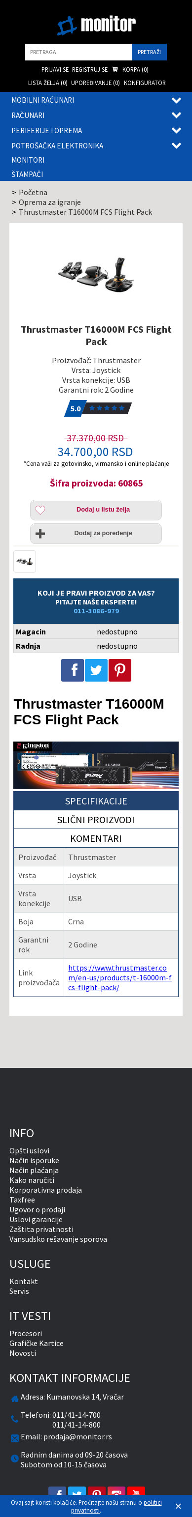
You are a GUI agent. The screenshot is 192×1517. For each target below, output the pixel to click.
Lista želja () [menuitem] (48, 82)
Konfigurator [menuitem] (145, 82)
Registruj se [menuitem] (90, 69)
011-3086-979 (96, 610)
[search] (78, 52)
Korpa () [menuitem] (130, 70)
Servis (19, 1291)
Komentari (96, 838)
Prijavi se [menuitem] (55, 69)
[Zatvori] (178, 1506)
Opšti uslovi (29, 1150)
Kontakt (23, 1281)
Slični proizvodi (96, 819)
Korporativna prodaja (45, 1190)
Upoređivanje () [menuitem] (95, 82)
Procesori (25, 1333)
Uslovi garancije (36, 1219)
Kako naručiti (31, 1180)
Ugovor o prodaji (37, 1209)
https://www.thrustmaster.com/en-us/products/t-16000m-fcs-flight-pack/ (120, 977)
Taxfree (22, 1199)
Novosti (22, 1353)
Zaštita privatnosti (41, 1229)
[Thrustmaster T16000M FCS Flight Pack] (95, 275)
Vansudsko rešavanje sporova (58, 1239)
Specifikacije (96, 801)
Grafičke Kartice (36, 1343)
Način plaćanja (34, 1170)
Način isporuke (34, 1160)
